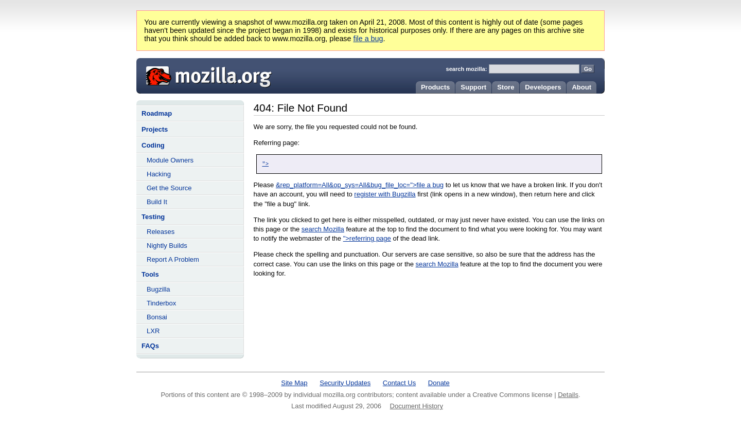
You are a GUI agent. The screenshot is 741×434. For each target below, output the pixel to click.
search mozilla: (466, 69)
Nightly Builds (167, 245)
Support (473, 87)
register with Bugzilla (384, 194)
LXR (153, 331)
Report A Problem (173, 259)
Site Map (294, 383)
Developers (543, 87)
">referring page (367, 238)
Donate (439, 383)
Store (505, 87)
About (581, 87)
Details (568, 395)
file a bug (368, 38)
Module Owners (170, 160)
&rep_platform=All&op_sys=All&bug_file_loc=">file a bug (360, 185)
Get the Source (169, 188)
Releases (160, 232)
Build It (157, 202)
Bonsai (157, 317)
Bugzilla (158, 289)
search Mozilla (323, 229)
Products (435, 87)
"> (265, 164)
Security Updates (345, 383)
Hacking (159, 174)
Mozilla (205, 74)
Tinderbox (161, 303)
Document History (416, 406)
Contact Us (399, 383)
